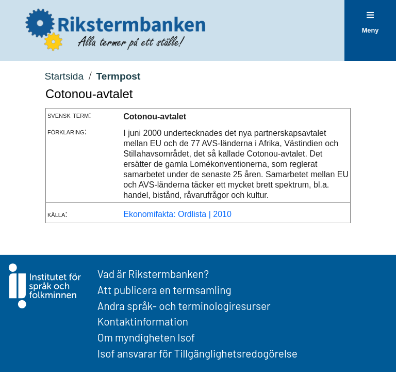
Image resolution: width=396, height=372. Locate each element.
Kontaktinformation (142, 321)
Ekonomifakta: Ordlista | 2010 (177, 214)
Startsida (64, 76)
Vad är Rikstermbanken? (153, 273)
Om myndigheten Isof (146, 337)
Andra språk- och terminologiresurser (184, 305)
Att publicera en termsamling (164, 289)
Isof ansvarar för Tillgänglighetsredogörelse (197, 353)
